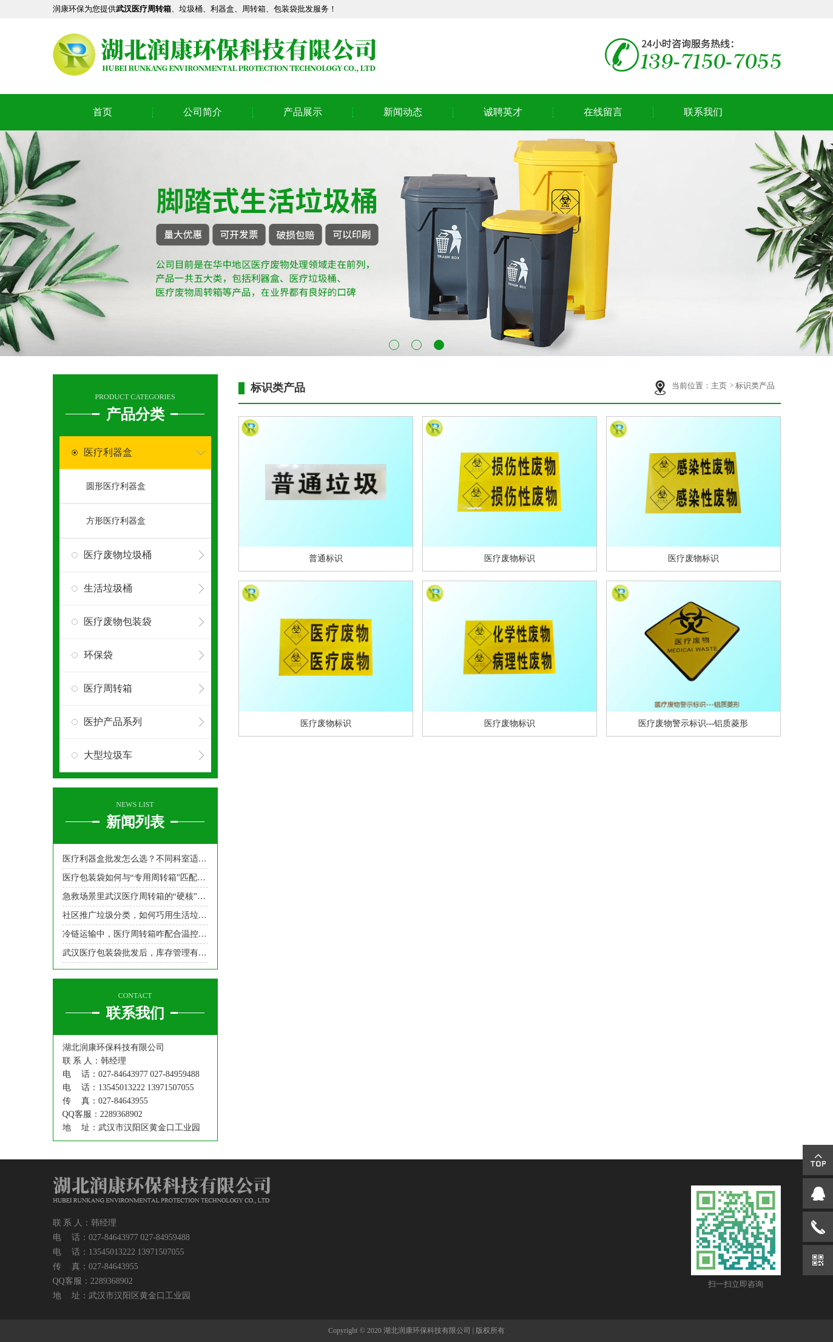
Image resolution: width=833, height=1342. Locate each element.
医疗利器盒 (108, 452)
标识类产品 (755, 385)
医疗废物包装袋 (118, 621)
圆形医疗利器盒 (116, 486)
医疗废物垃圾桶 (118, 555)
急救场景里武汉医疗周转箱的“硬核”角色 (135, 896)
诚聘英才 (503, 112)
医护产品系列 (113, 722)
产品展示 (302, 112)
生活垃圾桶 (108, 588)
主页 (720, 385)
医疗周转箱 (108, 688)
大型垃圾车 (108, 755)
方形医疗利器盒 (116, 520)
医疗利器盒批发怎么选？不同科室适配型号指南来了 (135, 858)
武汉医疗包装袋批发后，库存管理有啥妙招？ (135, 952)
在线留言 (603, 112)
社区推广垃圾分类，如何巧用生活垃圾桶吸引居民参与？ (135, 915)
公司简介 (202, 112)
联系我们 (703, 112)
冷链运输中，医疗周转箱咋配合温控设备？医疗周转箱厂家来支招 (135, 934)
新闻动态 (402, 112)
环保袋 (98, 655)
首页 (102, 112)
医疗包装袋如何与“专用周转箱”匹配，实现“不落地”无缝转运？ (135, 877)
